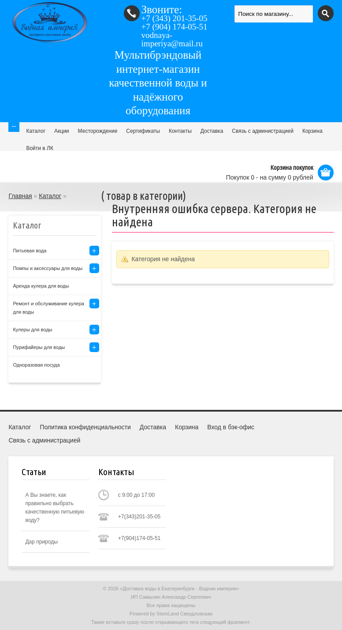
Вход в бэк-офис (230, 427)
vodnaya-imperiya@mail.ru (172, 39)
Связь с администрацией (263, 131)
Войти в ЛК (39, 148)
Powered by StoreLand (154, 613)
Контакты (180, 131)
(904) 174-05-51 (174, 26)
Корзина (312, 131)
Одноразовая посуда (36, 365)
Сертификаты (143, 131)
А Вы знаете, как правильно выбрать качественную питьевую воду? (54, 507)
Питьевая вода (29, 250)
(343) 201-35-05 (174, 18)
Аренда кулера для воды (41, 286)
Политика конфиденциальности (85, 427)
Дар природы (41, 542)
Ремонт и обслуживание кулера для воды (48, 308)
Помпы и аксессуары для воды (47, 268)
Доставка (212, 131)
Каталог (35, 131)
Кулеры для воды (32, 329)
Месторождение (98, 131)
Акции (61, 131)
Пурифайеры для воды (39, 347)
